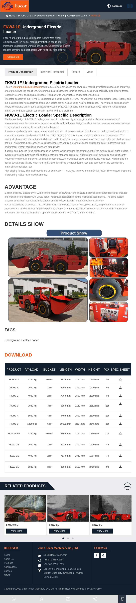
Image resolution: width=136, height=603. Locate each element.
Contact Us (13, 57)
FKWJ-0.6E (13, 527)
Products (8, 565)
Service (8, 573)
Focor (7, 557)
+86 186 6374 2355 (56, 566)
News (7, 577)
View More (17, 533)
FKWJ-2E (54, 527)
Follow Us (108, 550)
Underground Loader (45, 15)
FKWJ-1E (97, 15)
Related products (26, 488)
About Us (9, 561)
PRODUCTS (25, 15)
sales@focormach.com (58, 557)
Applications (10, 569)
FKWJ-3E (97, 527)
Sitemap (81, 591)
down (119, 382)
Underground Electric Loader (74, 15)
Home (12, 15)
